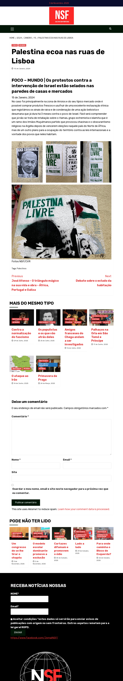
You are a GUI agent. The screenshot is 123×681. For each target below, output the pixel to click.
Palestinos (21, 268)
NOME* (29, 597)
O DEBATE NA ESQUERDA (81, 535)
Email (67, 459)
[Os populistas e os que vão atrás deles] (48, 317)
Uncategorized (40, 536)
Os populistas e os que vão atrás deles (47, 333)
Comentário (20, 416)
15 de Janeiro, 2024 (22, 69)
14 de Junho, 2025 (21, 383)
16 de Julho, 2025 (74, 348)
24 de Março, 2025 (47, 383)
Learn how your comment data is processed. (84, 509)
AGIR (57, 533)
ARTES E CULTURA (99, 316)
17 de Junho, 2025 (101, 344)
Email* (29, 610)
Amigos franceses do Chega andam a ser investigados (74, 337)
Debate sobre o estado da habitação (87, 280)
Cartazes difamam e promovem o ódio (61, 549)
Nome (16, 459)
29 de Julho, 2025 (21, 341)
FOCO (14, 45)
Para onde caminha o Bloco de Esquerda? (104, 549)
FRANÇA (69, 322)
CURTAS (95, 319)
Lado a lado (79, 545)
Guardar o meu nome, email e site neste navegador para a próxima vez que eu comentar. (60, 491)
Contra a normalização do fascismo (21, 333)
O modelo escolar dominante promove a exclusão (40, 550)
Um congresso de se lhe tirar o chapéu (19, 550)
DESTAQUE (16, 319)
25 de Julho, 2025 (47, 341)
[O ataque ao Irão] (21, 364)
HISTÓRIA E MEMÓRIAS (43, 364)
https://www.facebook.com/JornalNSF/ (34, 637)
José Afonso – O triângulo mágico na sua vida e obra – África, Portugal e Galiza (37, 282)
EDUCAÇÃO (17, 536)
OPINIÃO (15, 322)
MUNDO (22, 45)
